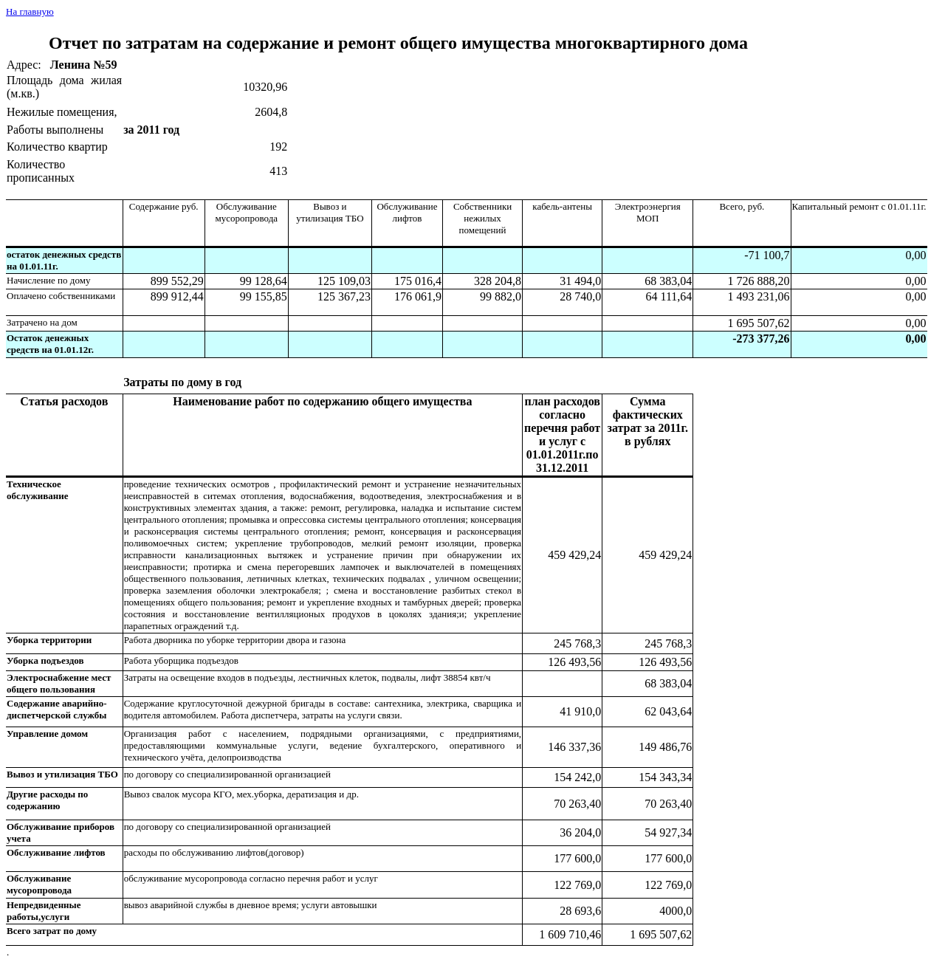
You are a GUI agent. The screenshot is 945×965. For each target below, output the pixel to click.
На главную (30, 11)
